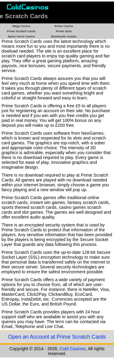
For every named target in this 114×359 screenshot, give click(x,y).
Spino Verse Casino (21, 36)
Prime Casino (63, 26)
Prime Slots (64, 31)
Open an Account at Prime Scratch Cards (57, 337)
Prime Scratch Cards (21, 31)
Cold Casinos (73, 348)
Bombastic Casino (64, 36)
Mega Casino (21, 26)
